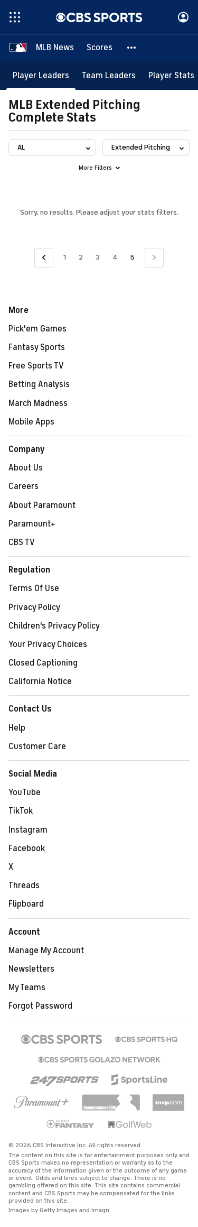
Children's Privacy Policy (54, 626)
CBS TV (21, 542)
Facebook (26, 848)
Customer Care (37, 746)
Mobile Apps (31, 422)
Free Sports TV (36, 366)
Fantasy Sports (36, 347)
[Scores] (99, 47)
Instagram (28, 830)
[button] (132, 47)
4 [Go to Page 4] (114, 257)
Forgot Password (40, 1006)
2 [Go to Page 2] (81, 257)
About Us (25, 468)
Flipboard (26, 904)
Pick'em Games (37, 329)
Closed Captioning (43, 663)
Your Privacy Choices (47, 644)
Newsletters (31, 969)
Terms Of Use (33, 588)
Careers (23, 486)
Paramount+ (31, 524)
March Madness (38, 403)
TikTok (20, 811)
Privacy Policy (34, 607)
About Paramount (42, 505)
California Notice (40, 681)
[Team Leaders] (109, 75)
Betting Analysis (39, 384)
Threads (24, 885)
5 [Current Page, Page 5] (132, 257)
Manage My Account (46, 950)
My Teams (26, 987)
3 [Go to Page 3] (98, 257)
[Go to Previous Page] (43, 257)
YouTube (24, 792)
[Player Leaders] (41, 75)
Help (16, 728)
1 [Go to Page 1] (64, 257)
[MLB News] (55, 47)
